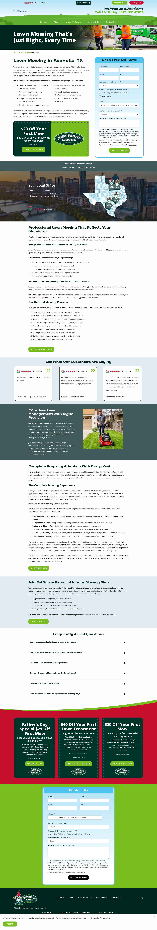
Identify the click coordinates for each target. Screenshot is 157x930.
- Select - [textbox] (104, 114)
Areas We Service (74, 22)
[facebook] (142, 897)
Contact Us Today (40, 621)
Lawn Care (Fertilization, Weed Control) (115, 93)
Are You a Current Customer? (109, 82)
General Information (87, 167)
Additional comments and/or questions (112, 118)
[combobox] (119, 114)
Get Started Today (40, 568)
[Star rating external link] (48, 3)
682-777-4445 (37, 196)
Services (43, 22)
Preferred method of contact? (110, 111)
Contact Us (111, 22)
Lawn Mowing (106, 96)
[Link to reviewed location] (33, 371)
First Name (103, 67)
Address (102, 102)
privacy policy (132, 145)
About (57, 22)
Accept (10, 924)
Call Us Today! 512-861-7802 (119, 12)
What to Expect (69, 167)
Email (122, 74)
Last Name (124, 67)
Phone (101, 74)
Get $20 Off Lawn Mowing (43, 349)
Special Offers (94, 22)
